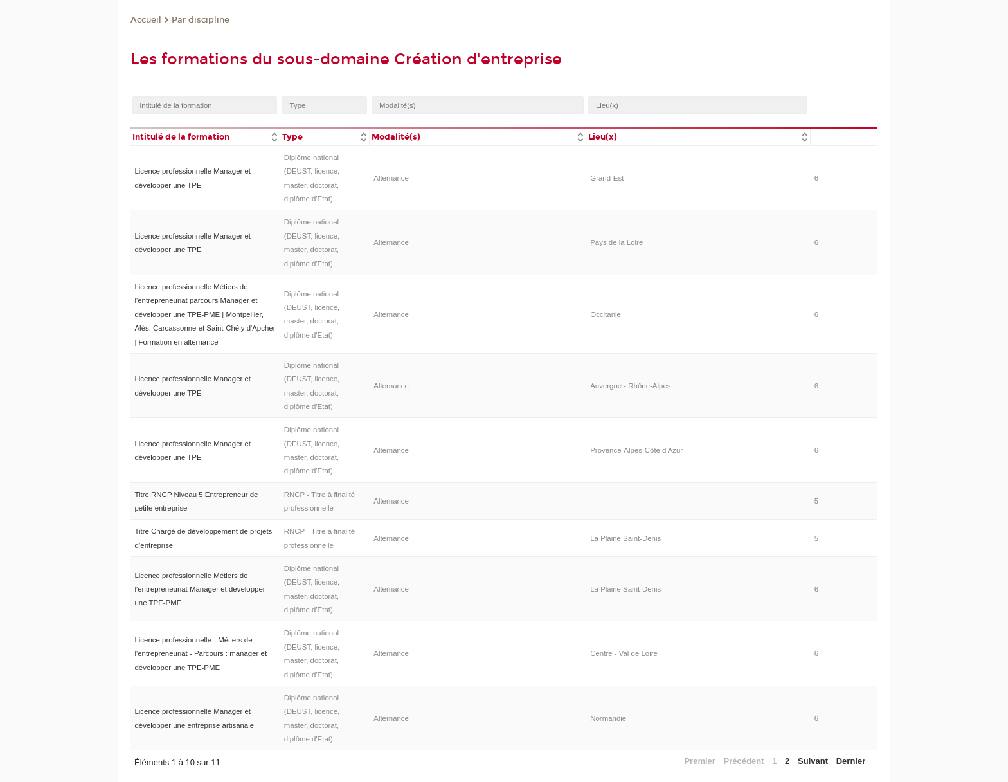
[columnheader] (205, 136)
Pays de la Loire (616, 242)
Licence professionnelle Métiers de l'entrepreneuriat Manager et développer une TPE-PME (199, 589)
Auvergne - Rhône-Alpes (630, 386)
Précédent (744, 761)
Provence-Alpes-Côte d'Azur (636, 450)
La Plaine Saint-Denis (625, 538)
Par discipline (201, 20)
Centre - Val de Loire (624, 653)
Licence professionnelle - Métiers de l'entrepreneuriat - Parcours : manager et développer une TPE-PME (200, 653)
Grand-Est (607, 178)
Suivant (813, 761)
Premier (699, 761)
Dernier (851, 761)
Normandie (608, 718)
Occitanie (605, 314)
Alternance (391, 178)
